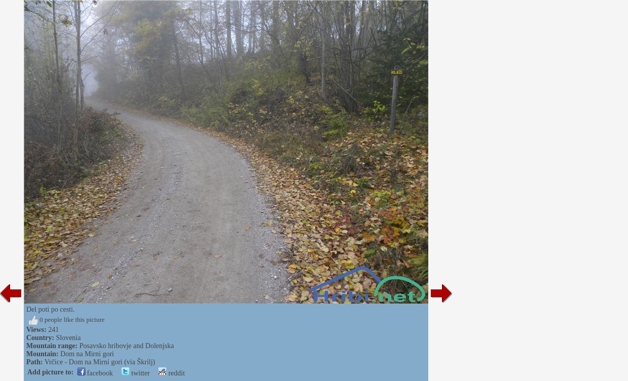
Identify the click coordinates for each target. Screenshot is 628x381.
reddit (171, 373)
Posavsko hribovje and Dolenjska (126, 346)
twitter (135, 373)
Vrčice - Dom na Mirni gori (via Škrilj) (99, 362)
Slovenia (68, 338)
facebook (95, 373)
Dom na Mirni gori (87, 354)
